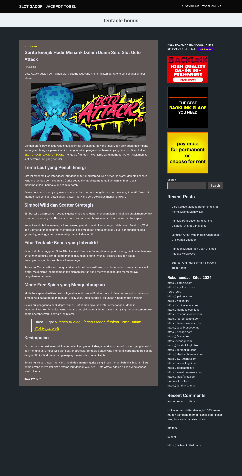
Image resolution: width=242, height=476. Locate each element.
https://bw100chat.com (181, 358)
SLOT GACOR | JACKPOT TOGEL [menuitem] (44, 154)
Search (171, 179)
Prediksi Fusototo (178, 381)
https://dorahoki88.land (181, 349)
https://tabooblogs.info (181, 363)
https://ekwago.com (179, 332)
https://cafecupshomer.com (184, 314)
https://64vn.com (178, 336)
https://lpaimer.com (179, 296)
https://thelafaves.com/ (182, 376)
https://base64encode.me (183, 327)
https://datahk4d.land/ (181, 385)
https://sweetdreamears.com (185, 372)
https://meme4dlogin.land (183, 309)
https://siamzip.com (179, 282)
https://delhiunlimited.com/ (184, 445)
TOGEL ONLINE (211, 6)
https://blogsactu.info (180, 367)
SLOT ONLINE (190, 6)
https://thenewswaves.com (184, 323)
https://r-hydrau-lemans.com (185, 354)
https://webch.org (178, 300)
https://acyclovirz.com (181, 287)
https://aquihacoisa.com (182, 305)
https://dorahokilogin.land (183, 345)
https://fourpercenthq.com (183, 318)
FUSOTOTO (174, 291)
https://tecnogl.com (179, 341)
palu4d (171, 436)
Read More (32, 378)
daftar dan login (195, 410)
